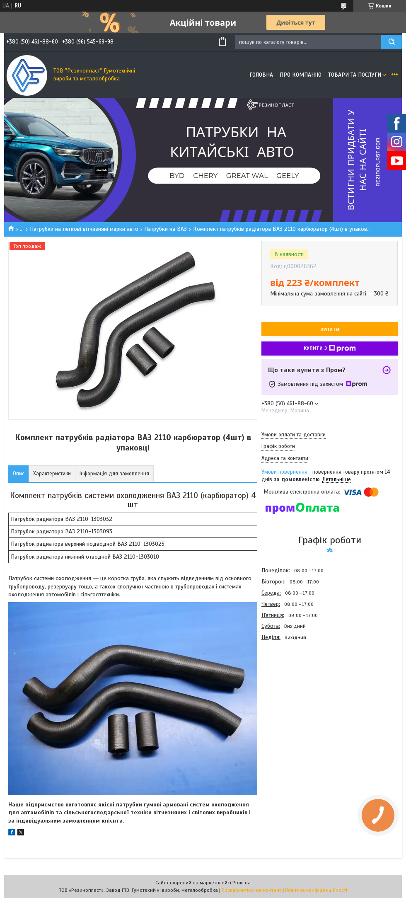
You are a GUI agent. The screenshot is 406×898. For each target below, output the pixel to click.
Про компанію (300, 74)
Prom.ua (241, 883)
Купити (329, 329)
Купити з (330, 348)
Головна (261, 74)
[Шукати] (391, 42)
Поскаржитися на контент (251, 890)
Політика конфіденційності (316, 890)
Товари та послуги (354, 74)
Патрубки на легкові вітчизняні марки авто (84, 228)
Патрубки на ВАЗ (165, 228)
